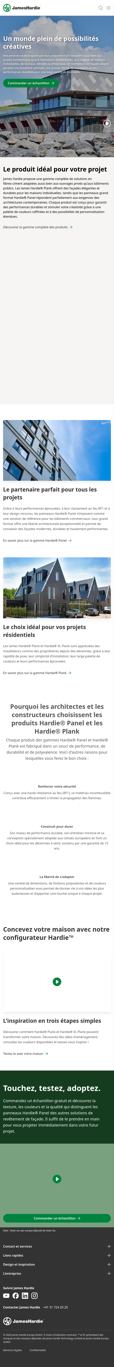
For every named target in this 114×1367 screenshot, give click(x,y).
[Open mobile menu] (108, 8)
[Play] (107, 123)
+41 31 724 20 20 (55, 1307)
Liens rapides (57, 1255)
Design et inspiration (57, 1264)
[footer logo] (57, 1321)
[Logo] (22, 8)
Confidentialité (38, 1350)
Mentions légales (12, 1350)
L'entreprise (57, 1273)
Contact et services (57, 1246)
